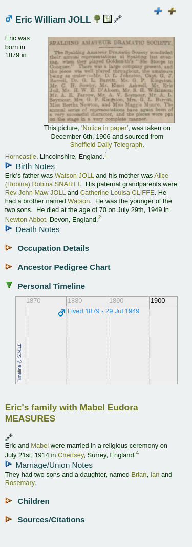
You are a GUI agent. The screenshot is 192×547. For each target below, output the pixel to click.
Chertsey (70, 455)
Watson (79, 201)
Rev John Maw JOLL (35, 192)
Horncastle (20, 156)
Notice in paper (104, 128)
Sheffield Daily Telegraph (106, 145)
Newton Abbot (25, 220)
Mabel (40, 445)
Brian (138, 474)
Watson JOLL (74, 175)
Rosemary (20, 483)
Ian (155, 474)
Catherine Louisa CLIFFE (117, 192)
